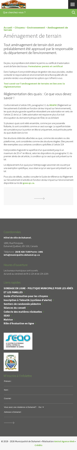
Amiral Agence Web (64, 441)
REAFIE (53, 105)
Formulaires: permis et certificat (45, 66)
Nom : (6, 390)
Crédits (38, 445)
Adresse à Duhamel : (13, 412)
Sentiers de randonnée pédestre (22, 304)
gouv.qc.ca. (29, 182)
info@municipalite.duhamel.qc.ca (22, 254)
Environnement (36, 27)
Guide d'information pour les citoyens (26, 296)
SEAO (7, 315)
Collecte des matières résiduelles (23, 311)
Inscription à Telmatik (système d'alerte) (28, 300)
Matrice (8, 319)
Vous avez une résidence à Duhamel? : (20, 407)
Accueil (8, 27)
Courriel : (8, 398)
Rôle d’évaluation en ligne (19, 323)
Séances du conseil (15, 307)
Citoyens (20, 27)
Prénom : (8, 381)
